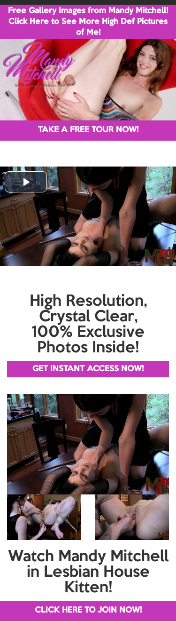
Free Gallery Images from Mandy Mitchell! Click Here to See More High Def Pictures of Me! (88, 22)
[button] (26, 181)
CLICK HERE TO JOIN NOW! (88, 610)
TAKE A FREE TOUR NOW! (88, 130)
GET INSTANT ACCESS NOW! (88, 369)
